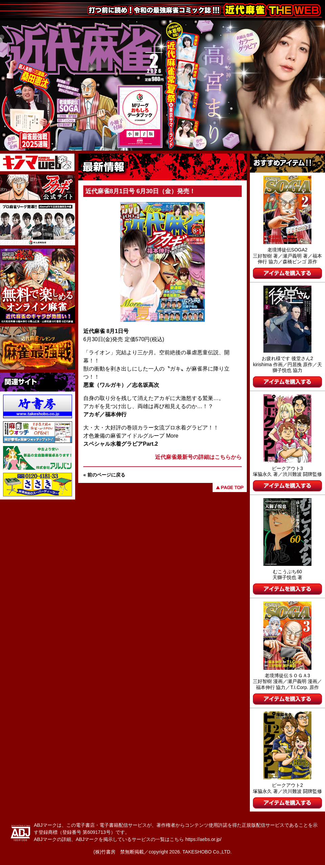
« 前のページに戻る (104, 475)
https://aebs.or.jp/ (203, 839)
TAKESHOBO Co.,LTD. (207, 852)
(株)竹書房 (104, 852)
